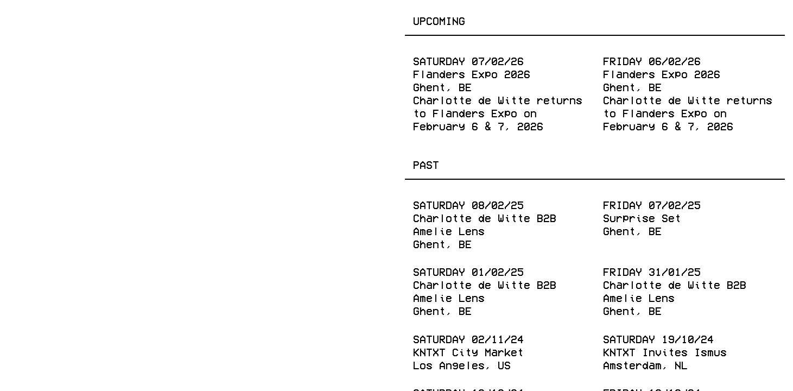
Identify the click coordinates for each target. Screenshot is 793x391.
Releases (105, 20)
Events (35, 20)
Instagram (120, 368)
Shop (312, 20)
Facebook (42, 368)
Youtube (289, 368)
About (363, 20)
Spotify (357, 368)
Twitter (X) (208, 368)
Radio (259, 20)
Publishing (186, 20)
